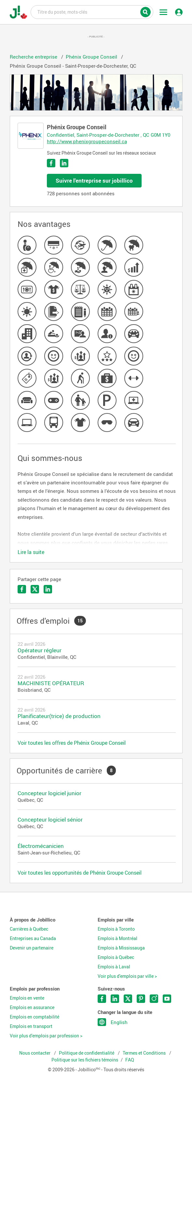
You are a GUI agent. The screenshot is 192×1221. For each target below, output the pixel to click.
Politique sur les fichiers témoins (84, 1060)
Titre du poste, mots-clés (92, 11)
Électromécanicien (41, 846)
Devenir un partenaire (31, 948)
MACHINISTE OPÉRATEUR (51, 683)
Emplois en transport (31, 1026)
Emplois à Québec (116, 957)
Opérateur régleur (40, 650)
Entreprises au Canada (33, 938)
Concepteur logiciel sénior (50, 819)
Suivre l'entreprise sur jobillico (94, 180)
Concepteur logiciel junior (49, 793)
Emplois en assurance (32, 1007)
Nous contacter (35, 1053)
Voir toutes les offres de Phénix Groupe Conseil (72, 742)
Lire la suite (31, 552)
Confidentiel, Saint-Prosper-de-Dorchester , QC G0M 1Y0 (108, 135)
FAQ (129, 1060)
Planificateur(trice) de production (59, 716)
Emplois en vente (27, 998)
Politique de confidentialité (87, 1053)
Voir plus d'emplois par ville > (127, 976)
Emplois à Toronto (116, 929)
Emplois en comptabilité (34, 1017)
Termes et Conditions (145, 1053)
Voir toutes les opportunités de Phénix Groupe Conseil (80, 872)
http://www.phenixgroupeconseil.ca (87, 141)
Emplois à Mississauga (121, 948)
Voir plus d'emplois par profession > (46, 1036)
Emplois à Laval (114, 967)
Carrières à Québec (29, 929)
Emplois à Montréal (117, 938)
